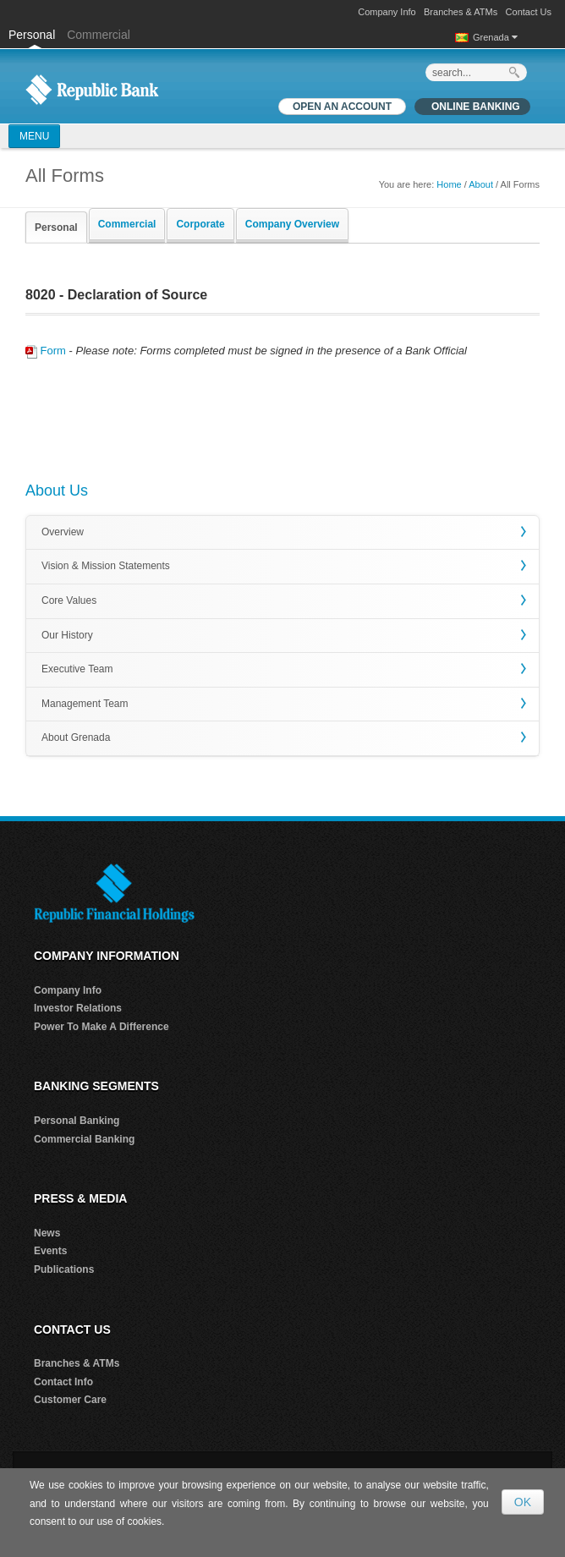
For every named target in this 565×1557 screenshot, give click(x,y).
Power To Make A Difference (101, 1027)
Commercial (98, 34)
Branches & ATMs (460, 12)
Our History (67, 635)
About (481, 184)
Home (448, 184)
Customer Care (70, 1400)
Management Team (85, 704)
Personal (33, 34)
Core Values (68, 600)
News (47, 1233)
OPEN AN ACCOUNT (342, 106)
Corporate (200, 224)
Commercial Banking (84, 1139)
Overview (62, 532)
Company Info (386, 12)
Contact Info (63, 1382)
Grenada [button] (495, 37)
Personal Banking (76, 1121)
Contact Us (528, 12)
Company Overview (292, 224)
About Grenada (75, 737)
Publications (64, 1269)
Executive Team (77, 669)
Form (45, 350)
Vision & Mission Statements (105, 566)
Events (50, 1251)
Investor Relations (78, 1008)
